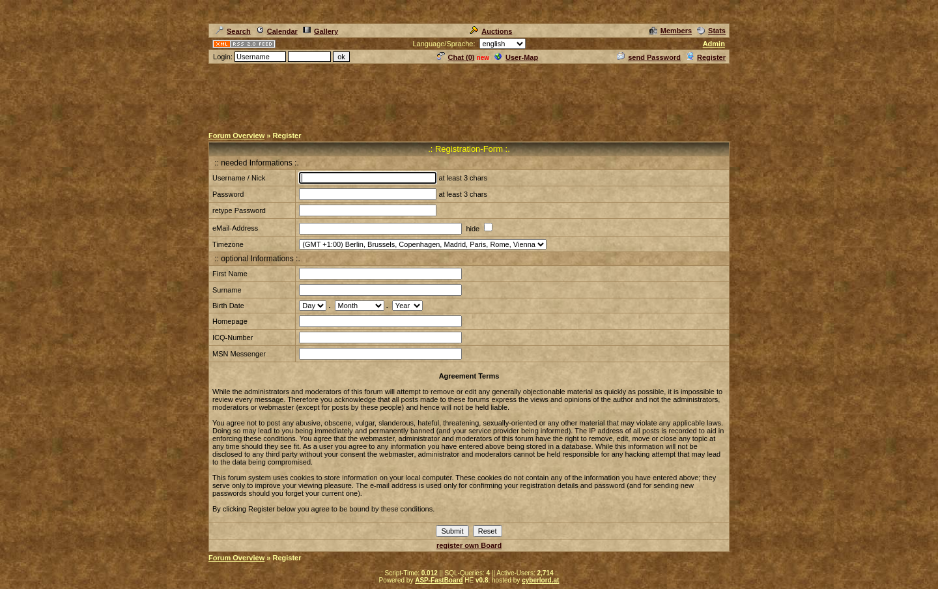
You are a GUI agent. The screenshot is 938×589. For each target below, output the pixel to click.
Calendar (277, 31)
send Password (649, 57)
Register (706, 57)
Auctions (491, 31)
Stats (711, 31)
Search (233, 31)
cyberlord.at (540, 580)
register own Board (469, 545)
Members (670, 31)
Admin (714, 44)
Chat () (456, 57)
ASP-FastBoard (438, 580)
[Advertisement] (469, 94)
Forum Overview (236, 135)
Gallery (320, 31)
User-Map (516, 57)
